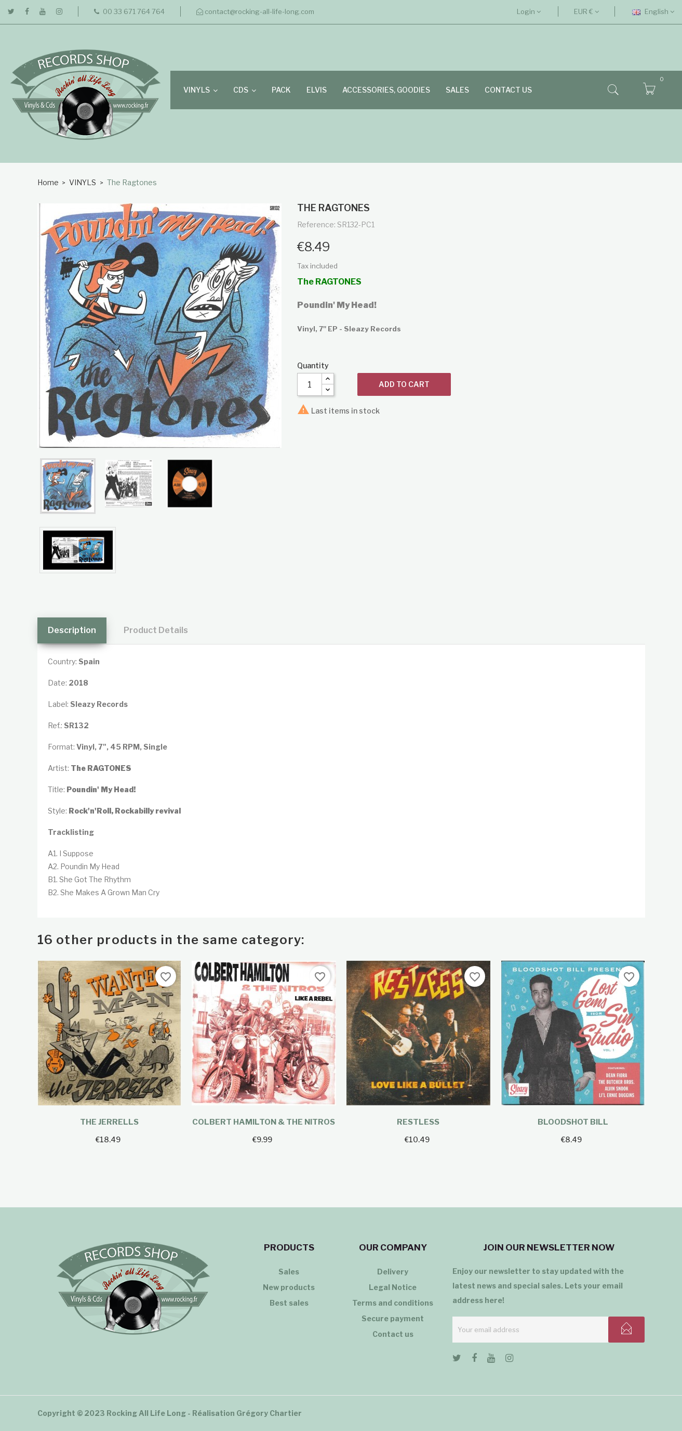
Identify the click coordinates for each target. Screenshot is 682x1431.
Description (72, 630)
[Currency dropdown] (586, 11)
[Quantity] (309, 384)
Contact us (392, 1334)
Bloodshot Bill (573, 1122)
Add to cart (404, 384)
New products (289, 1287)
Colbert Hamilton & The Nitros (263, 1122)
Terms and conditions (392, 1302)
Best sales (289, 1302)
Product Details (156, 630)
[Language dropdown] (653, 11)
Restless (418, 1122)
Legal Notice (393, 1287)
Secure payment (393, 1318)
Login (529, 11)
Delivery (392, 1271)
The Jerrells (109, 1122)
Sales (288, 1271)
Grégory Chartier (269, 1413)
